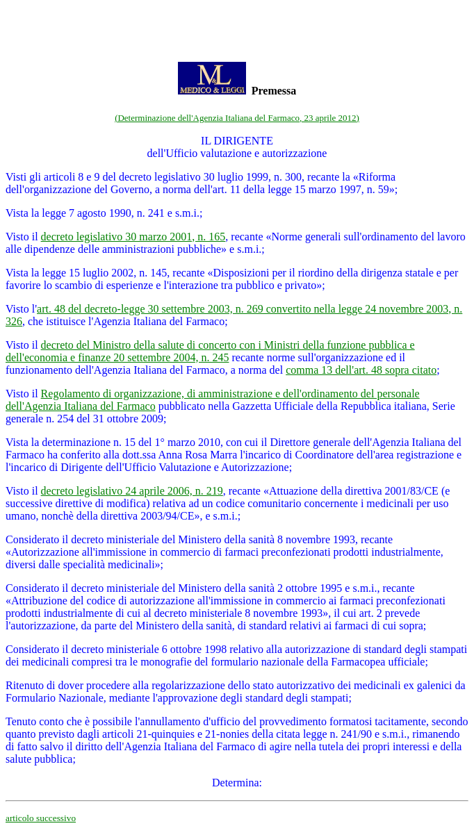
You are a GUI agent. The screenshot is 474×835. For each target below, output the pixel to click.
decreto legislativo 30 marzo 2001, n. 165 (133, 236)
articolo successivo (41, 818)
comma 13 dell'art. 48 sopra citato (361, 370)
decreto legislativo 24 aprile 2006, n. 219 (132, 491)
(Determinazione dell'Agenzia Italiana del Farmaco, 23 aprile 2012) (237, 118)
